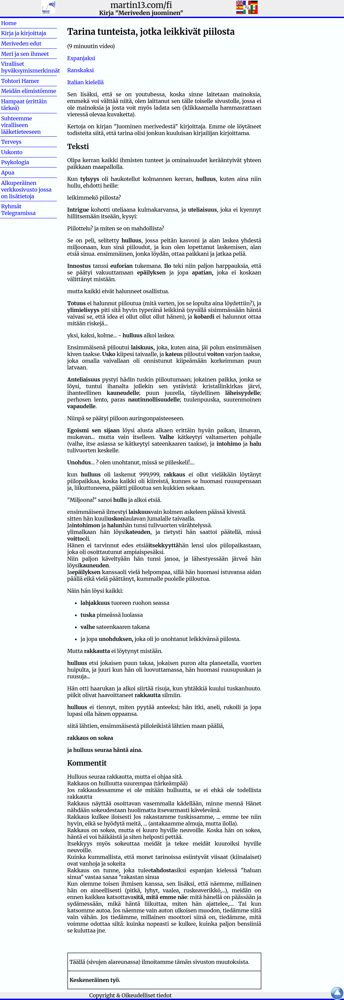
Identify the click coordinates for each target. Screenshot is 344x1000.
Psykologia (15, 162)
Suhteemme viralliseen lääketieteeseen (21, 125)
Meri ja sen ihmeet (25, 53)
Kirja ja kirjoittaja (23, 33)
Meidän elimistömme (28, 91)
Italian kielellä (85, 82)
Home (19, 23)
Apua (18, 172)
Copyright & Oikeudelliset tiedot (130, 995)
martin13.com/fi (141, 5)
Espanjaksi (81, 58)
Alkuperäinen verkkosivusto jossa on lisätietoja (26, 190)
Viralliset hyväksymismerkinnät (30, 67)
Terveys (22, 141)
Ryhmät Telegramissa (18, 209)
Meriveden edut (21, 43)
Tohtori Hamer (20, 81)
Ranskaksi (80, 70)
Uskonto (22, 152)
